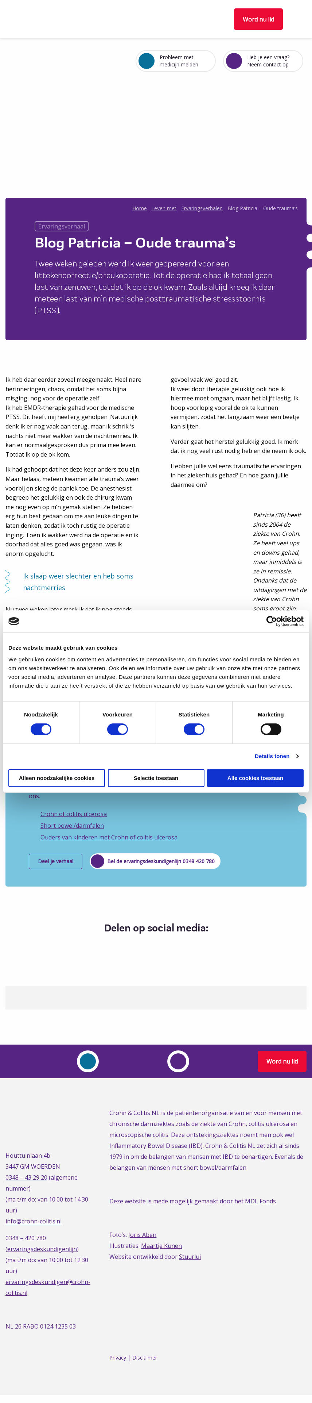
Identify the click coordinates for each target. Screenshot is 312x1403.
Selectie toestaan (156, 778)
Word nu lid (258, 19)
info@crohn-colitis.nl (33, 1221)
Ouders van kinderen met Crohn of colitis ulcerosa (109, 837)
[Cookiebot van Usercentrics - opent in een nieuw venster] (272, 621)
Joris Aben (142, 1235)
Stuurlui (190, 1257)
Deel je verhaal (55, 861)
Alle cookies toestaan (255, 778)
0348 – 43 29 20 (26, 1177)
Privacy (117, 1357)
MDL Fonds (260, 1201)
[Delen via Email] (174, 946)
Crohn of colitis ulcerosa (73, 814)
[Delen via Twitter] (147, 946)
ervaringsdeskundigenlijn (42, 1249)
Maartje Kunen (161, 1246)
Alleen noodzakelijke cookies (57, 778)
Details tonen (272, 756)
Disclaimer (144, 1357)
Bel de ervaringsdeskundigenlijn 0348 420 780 (161, 861)
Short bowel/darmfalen (72, 826)
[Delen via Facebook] (134, 946)
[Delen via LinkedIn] (161, 946)
